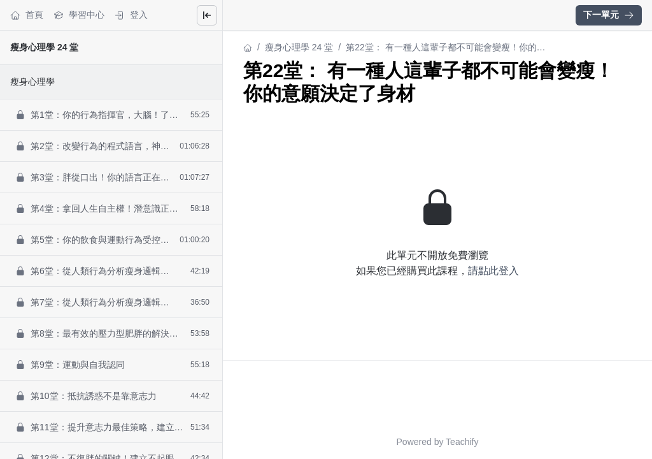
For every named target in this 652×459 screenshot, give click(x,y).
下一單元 (608, 15)
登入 (131, 15)
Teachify (462, 442)
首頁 (26, 15)
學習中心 (78, 15)
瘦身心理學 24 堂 (44, 47)
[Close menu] (207, 15)
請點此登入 (493, 270)
